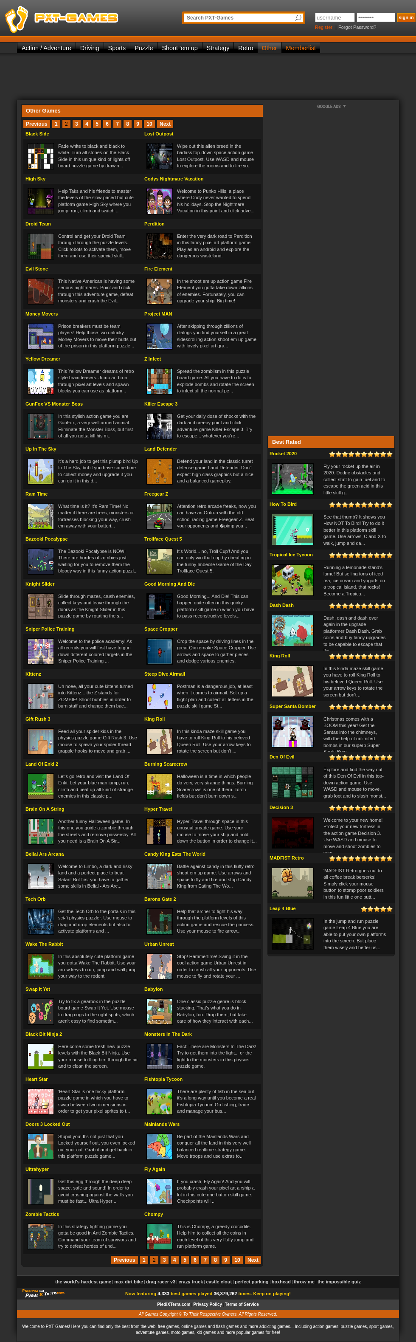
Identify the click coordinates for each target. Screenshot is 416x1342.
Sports (117, 48)
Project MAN (158, 313)
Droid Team (38, 223)
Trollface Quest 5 (163, 538)
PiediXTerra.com (173, 1304)
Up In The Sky (40, 448)
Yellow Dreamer (42, 358)
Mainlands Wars (162, 1124)
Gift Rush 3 (38, 719)
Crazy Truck (190, 1281)
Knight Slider (39, 583)
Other (269, 48)
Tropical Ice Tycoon (291, 554)
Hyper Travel (158, 809)
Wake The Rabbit (44, 944)
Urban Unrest (159, 944)
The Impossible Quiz (339, 1281)
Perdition (154, 223)
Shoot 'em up (179, 48)
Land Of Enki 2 (41, 764)
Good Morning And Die (169, 583)
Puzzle (144, 48)
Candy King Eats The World (174, 854)
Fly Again (154, 1169)
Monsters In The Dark (168, 1034)
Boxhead (281, 1281)
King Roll (154, 719)
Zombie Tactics (42, 1214)
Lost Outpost (158, 133)
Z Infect (152, 358)
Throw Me (304, 1281)
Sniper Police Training (50, 629)
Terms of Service (242, 1304)
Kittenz (33, 674)
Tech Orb (35, 899)
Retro (245, 48)
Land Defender (160, 448)
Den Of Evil (282, 756)
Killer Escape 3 (160, 403)
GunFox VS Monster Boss (54, 403)
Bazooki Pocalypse (46, 538)
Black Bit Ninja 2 (43, 1034)
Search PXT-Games (210, 18)
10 (149, 124)
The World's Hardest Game (83, 1281)
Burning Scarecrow (165, 764)
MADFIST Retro (287, 857)
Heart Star (36, 1079)
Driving (89, 48)
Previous (37, 124)
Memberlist (301, 48)
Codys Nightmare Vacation (173, 178)
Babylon (153, 989)
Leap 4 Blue (283, 908)
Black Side (37, 133)
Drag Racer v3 (160, 1281)
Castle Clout (219, 1281)
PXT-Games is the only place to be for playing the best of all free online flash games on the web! (81, 17)
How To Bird (283, 504)
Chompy (153, 1214)
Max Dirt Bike (128, 1281)
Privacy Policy (207, 1304)
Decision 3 (281, 807)
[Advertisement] (208, 76)
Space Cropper (160, 629)
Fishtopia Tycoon (163, 1079)
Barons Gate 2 (160, 899)
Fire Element (158, 268)
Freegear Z (156, 493)
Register (323, 27)
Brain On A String (44, 809)
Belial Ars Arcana (44, 854)
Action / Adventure (46, 48)
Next (165, 124)
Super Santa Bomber (293, 706)
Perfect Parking (251, 1281)
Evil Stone (36, 268)
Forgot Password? (357, 27)
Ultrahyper (37, 1169)
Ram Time (36, 493)
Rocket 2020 (283, 453)
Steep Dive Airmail (164, 674)
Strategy (218, 48)
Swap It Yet (37, 989)
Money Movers (41, 313)
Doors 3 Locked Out (47, 1124)
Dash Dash (282, 605)
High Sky (35, 178)
